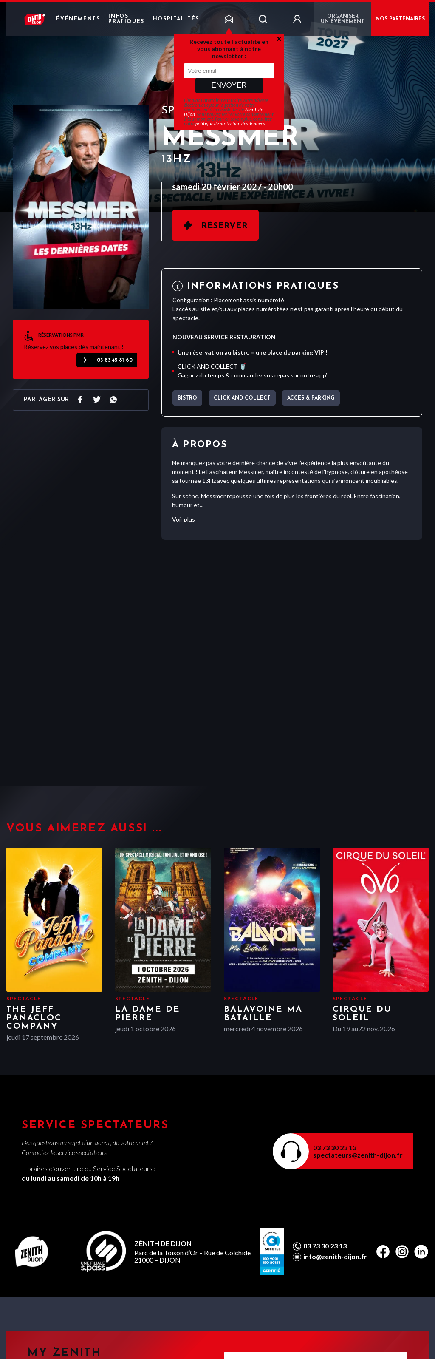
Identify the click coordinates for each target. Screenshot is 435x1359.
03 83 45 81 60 (115, 360)
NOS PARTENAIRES (400, 19)
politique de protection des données (230, 123)
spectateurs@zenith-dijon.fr (358, 1154)
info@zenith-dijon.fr (335, 1256)
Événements (78, 19)
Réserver (224, 226)
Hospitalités (176, 19)
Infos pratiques (126, 19)
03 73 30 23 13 (334, 1147)
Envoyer (228, 85)
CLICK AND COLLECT (242, 398)
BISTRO (187, 398)
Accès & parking (311, 398)
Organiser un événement (342, 19)
